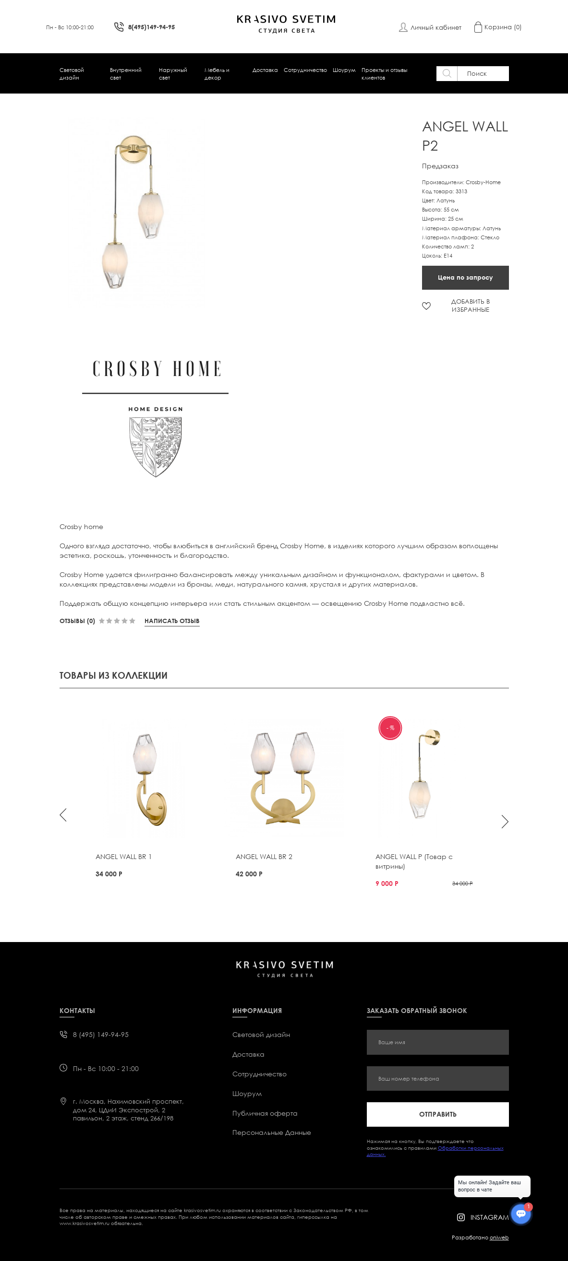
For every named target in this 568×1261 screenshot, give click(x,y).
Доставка (265, 70)
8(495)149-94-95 (151, 27)
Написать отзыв (172, 621)
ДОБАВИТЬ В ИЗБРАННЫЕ (470, 305)
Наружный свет (173, 74)
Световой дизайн (72, 74)
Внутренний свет (126, 74)
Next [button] (505, 821)
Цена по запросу (465, 277)
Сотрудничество (305, 70)
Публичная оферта (265, 1113)
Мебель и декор (217, 74)
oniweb (499, 1237)
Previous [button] (63, 815)
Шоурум (344, 70)
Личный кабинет (436, 27)
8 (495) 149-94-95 (101, 1034)
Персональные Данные (271, 1132)
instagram (490, 1217)
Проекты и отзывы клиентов (384, 74)
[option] (140, 212)
